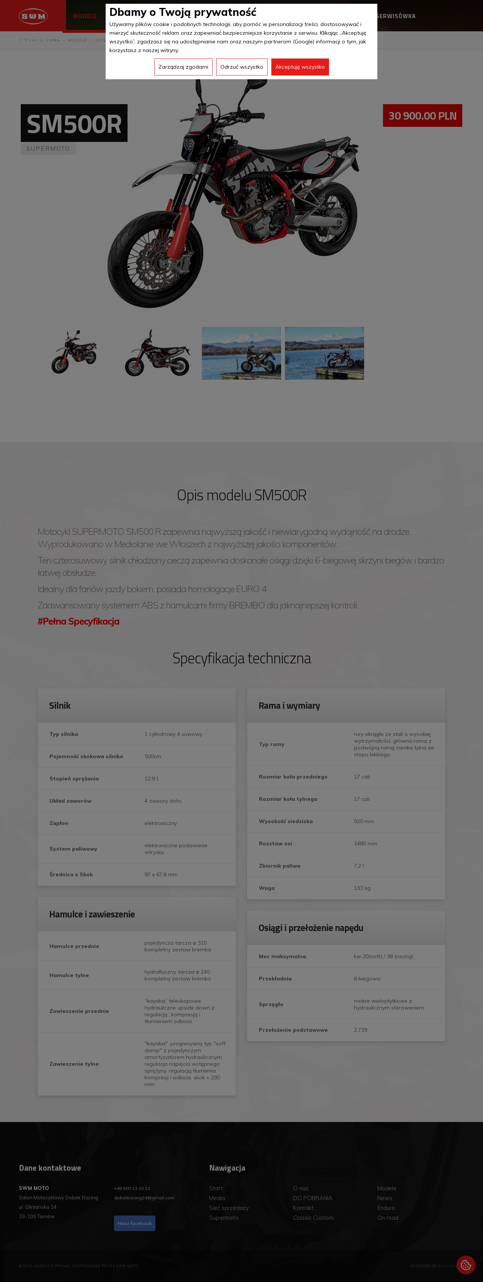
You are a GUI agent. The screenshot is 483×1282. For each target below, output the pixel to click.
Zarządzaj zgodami (183, 66)
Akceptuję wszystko (300, 66)
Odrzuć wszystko (241, 66)
